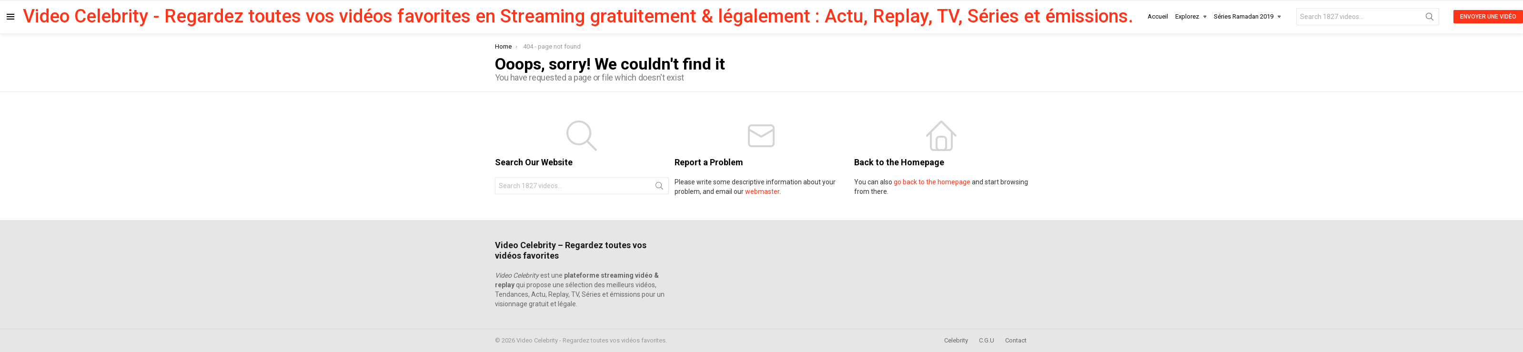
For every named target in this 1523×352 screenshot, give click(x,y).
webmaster (762, 191)
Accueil (1158, 16)
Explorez (1187, 18)
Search (1429, 18)
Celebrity (956, 340)
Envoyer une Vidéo (1488, 16)
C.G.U (986, 340)
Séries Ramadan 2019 (1243, 18)
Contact (1016, 340)
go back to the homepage (932, 182)
